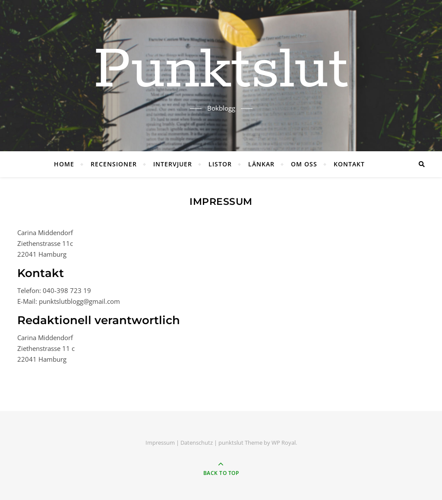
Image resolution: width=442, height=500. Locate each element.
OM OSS (304, 164)
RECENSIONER (114, 164)
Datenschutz (196, 442)
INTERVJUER (172, 164)
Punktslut (221, 70)
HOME (64, 164)
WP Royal (284, 442)
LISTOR (220, 164)
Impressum (160, 442)
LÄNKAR (261, 164)
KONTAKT (349, 164)
